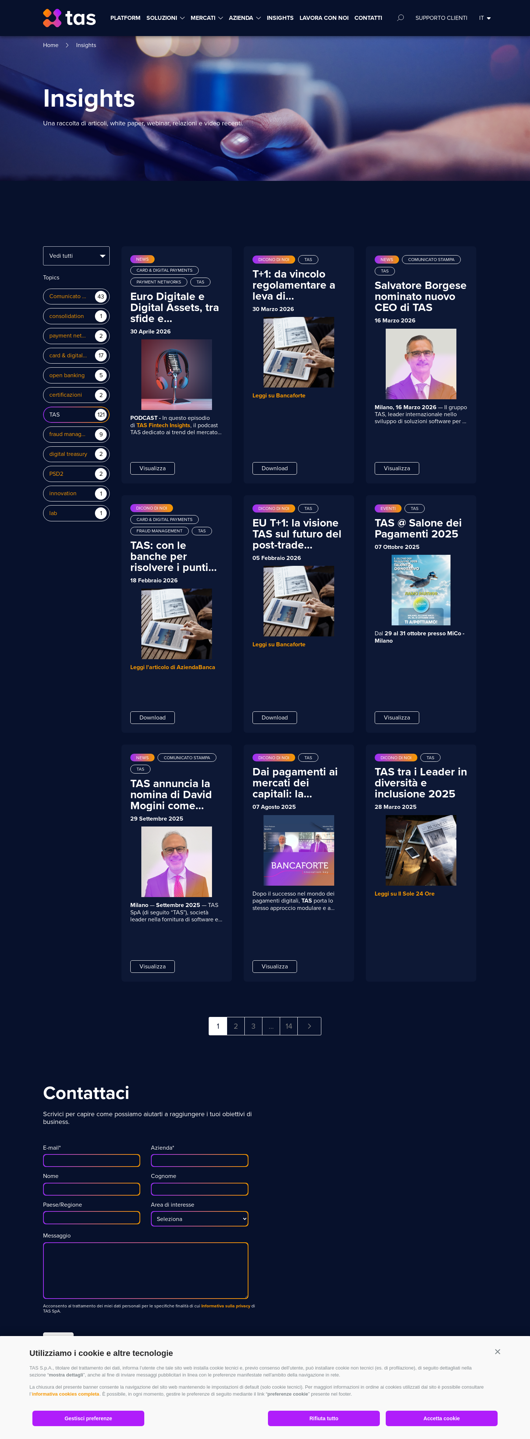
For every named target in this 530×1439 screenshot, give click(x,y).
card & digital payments (68, 356)
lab (53, 513)
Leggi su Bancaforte (278, 395)
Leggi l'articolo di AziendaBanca (172, 667)
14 (289, 1026)
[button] (498, 1351)
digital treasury (68, 454)
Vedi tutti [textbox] (61, 256)
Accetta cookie (442, 1418)
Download (275, 468)
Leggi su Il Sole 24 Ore (405, 893)
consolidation (66, 316)
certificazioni (65, 395)
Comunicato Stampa (68, 296)
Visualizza (152, 468)
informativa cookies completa (65, 1394)
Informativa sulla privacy (225, 1306)
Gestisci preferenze (88, 1418)
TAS (54, 415)
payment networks (68, 336)
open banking (67, 375)
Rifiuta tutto (324, 1418)
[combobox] (76, 255)
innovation (63, 493)
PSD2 (56, 474)
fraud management (68, 434)
